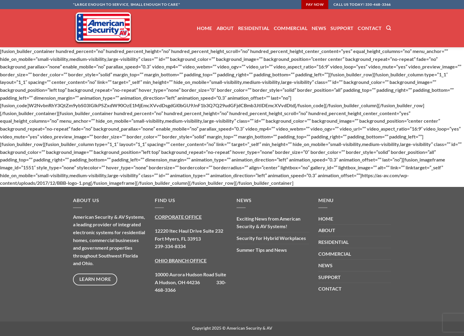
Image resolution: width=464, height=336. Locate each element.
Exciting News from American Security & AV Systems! (268, 222)
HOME (204, 28)
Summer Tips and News (262, 250)
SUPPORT (341, 28)
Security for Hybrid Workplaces (271, 238)
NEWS (319, 28)
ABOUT (225, 28)
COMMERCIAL (290, 28)
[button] (388, 28)
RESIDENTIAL (254, 28)
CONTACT (370, 28)
